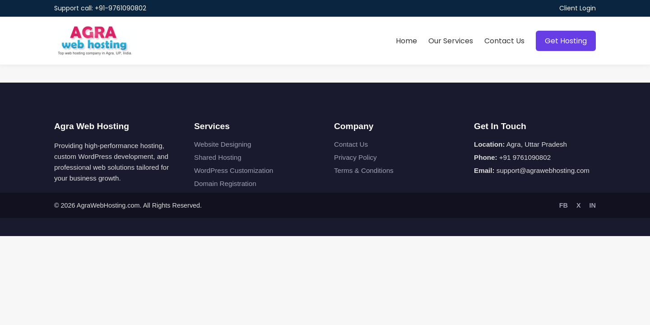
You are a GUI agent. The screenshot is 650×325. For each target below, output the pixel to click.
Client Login (577, 8)
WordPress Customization (233, 170)
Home (406, 41)
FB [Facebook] (563, 205)
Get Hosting (566, 41)
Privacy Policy (355, 157)
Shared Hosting (217, 157)
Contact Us (504, 41)
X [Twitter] (578, 205)
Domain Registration (225, 183)
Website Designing (222, 144)
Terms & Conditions (364, 170)
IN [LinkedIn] (593, 205)
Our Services (450, 41)
